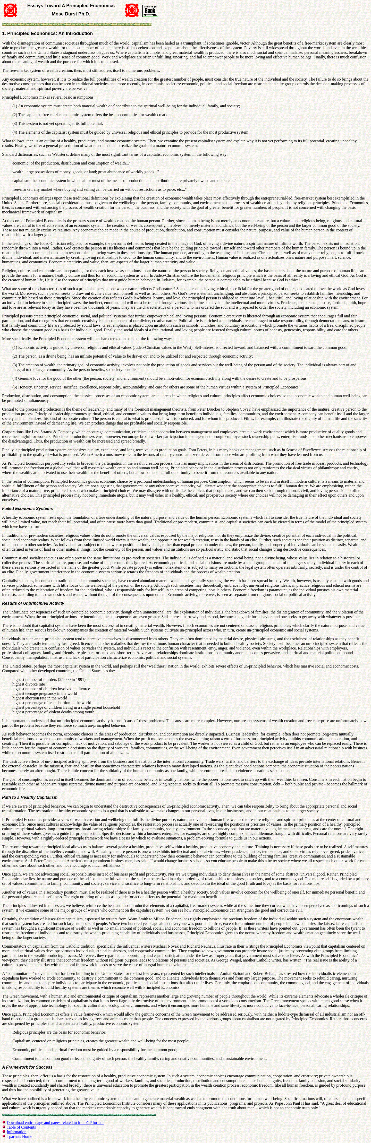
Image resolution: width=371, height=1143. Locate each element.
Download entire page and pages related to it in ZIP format (55, 1122)
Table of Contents (21, 1127)
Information (16, 1132)
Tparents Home (19, 1136)
